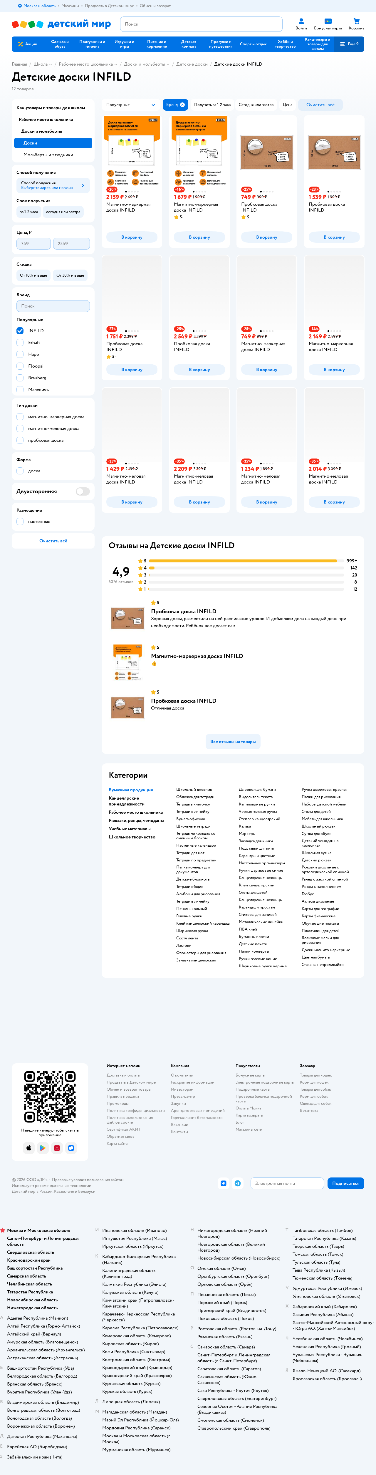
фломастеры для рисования (201, 953)
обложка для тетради (195, 797)
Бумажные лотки (254, 936)
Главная (19, 64)
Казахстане (64, 1191)
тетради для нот (190, 853)
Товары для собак (315, 1089)
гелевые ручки (189, 916)
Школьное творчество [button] (132, 837)
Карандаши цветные (257, 855)
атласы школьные (318, 901)
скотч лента (187, 938)
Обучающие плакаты (320, 923)
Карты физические (318, 916)
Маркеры (247, 833)
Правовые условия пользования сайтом (88, 1179)
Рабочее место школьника (86, 64)
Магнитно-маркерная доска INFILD (197, 656)
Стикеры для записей (258, 914)
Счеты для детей (253, 892)
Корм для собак (314, 1096)
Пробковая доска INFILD (183, 611)
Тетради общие (189, 886)
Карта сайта (117, 1143)
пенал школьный (191, 908)
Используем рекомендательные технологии (51, 1185)
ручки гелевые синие (258, 958)
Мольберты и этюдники (48, 155)
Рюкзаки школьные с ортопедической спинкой (325, 869)
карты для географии (320, 908)
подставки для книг (256, 848)
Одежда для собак (316, 1103)
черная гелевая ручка (258, 811)
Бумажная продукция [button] (131, 790)
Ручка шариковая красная (324, 789)
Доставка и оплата (123, 1075)
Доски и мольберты (144, 64)
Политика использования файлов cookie (130, 1120)
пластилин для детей (321, 930)
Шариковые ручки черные (263, 966)
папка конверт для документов (193, 869)
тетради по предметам (196, 860)
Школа (40, 64)
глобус (308, 894)
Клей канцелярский (256, 885)
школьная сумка (316, 853)
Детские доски (192, 64)
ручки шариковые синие (261, 870)
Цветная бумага (316, 957)
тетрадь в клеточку (193, 804)
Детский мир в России (32, 1191)
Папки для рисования (321, 797)
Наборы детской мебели (324, 804)
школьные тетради (193, 826)
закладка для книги (256, 841)
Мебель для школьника (322, 819)
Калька (245, 826)
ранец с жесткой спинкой (325, 879)
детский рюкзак (316, 860)
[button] (349, 44)
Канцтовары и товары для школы (50, 108)
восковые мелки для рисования (320, 940)
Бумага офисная (190, 819)
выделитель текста (256, 797)
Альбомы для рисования (198, 894)
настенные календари (196, 845)
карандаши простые (257, 907)
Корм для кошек (314, 1082)
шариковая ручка (192, 930)
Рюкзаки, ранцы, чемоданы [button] (136, 820)
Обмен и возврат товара (128, 1089)
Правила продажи (123, 1096)
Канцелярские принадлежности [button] (127, 801)
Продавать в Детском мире (131, 1082)
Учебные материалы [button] (130, 829)
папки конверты (254, 951)
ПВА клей (248, 929)
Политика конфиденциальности (136, 1110)
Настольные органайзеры (262, 863)
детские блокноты (193, 879)
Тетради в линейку (192, 811)
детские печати (253, 944)
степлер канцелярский (259, 819)
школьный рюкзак (318, 826)
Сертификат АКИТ (123, 1129)
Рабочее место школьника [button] (136, 812)
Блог (240, 1122)
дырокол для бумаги (257, 789)
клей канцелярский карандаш (203, 923)
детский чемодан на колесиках (320, 843)
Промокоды (118, 1103)
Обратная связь (120, 1136)
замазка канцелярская (196, 960)
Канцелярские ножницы (261, 900)
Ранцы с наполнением (321, 886)
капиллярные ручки (257, 804)
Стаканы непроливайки (323, 964)
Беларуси (86, 1191)
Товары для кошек (316, 1075)
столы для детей (316, 811)
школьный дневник (194, 789)
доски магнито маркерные (326, 950)
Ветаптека (309, 1110)
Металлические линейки (261, 922)
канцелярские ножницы (261, 878)
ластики (184, 945)
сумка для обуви (317, 833)
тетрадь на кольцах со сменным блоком (195, 836)
